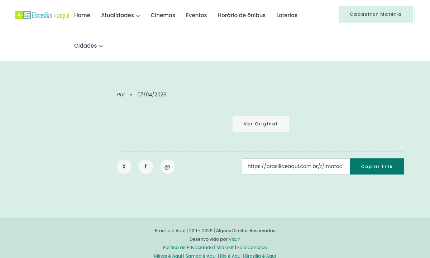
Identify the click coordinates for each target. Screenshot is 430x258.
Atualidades (117, 15)
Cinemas (163, 15)
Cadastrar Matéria (376, 14)
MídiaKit (225, 247)
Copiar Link (377, 166)
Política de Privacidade (188, 247)
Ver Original (261, 124)
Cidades (85, 45)
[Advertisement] (69, 143)
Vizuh (234, 239)
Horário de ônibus (242, 15)
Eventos (196, 15)
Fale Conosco (252, 247)
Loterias (286, 15)
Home (82, 15)
